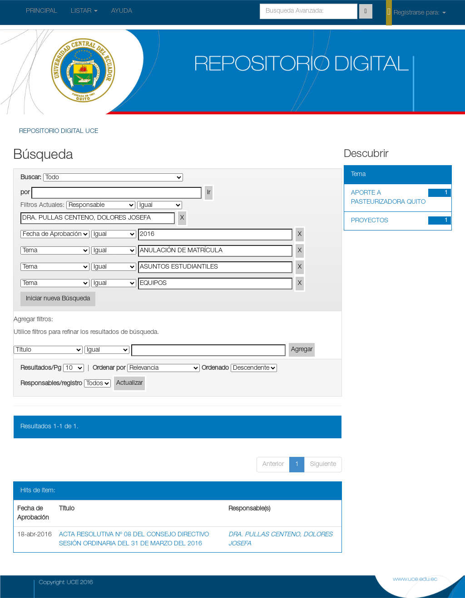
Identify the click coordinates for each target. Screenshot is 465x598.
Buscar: (30, 178)
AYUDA (121, 11)
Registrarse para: (416, 12)
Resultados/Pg (40, 368)
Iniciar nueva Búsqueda (58, 299)
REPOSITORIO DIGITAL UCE (58, 131)
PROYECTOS (369, 221)
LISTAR (84, 11)
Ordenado (215, 368)
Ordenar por (109, 368)
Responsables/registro (51, 384)
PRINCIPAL (41, 11)
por (25, 193)
